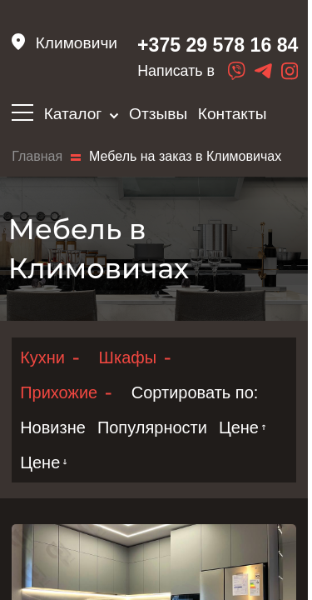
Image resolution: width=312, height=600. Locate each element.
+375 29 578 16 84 (215, 45)
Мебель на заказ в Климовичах (185, 157)
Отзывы (158, 113)
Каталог (81, 113)
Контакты (232, 113)
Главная (37, 157)
